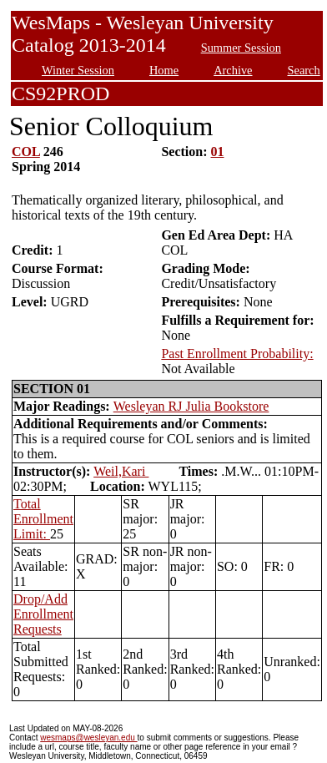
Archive (233, 70)
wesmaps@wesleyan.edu (88, 737)
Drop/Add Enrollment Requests (43, 614)
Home (164, 70)
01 (217, 151)
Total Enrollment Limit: (43, 519)
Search (304, 70)
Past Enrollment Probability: (237, 353)
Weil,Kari (120, 471)
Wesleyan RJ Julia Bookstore (191, 406)
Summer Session (241, 47)
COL (26, 151)
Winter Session (78, 70)
